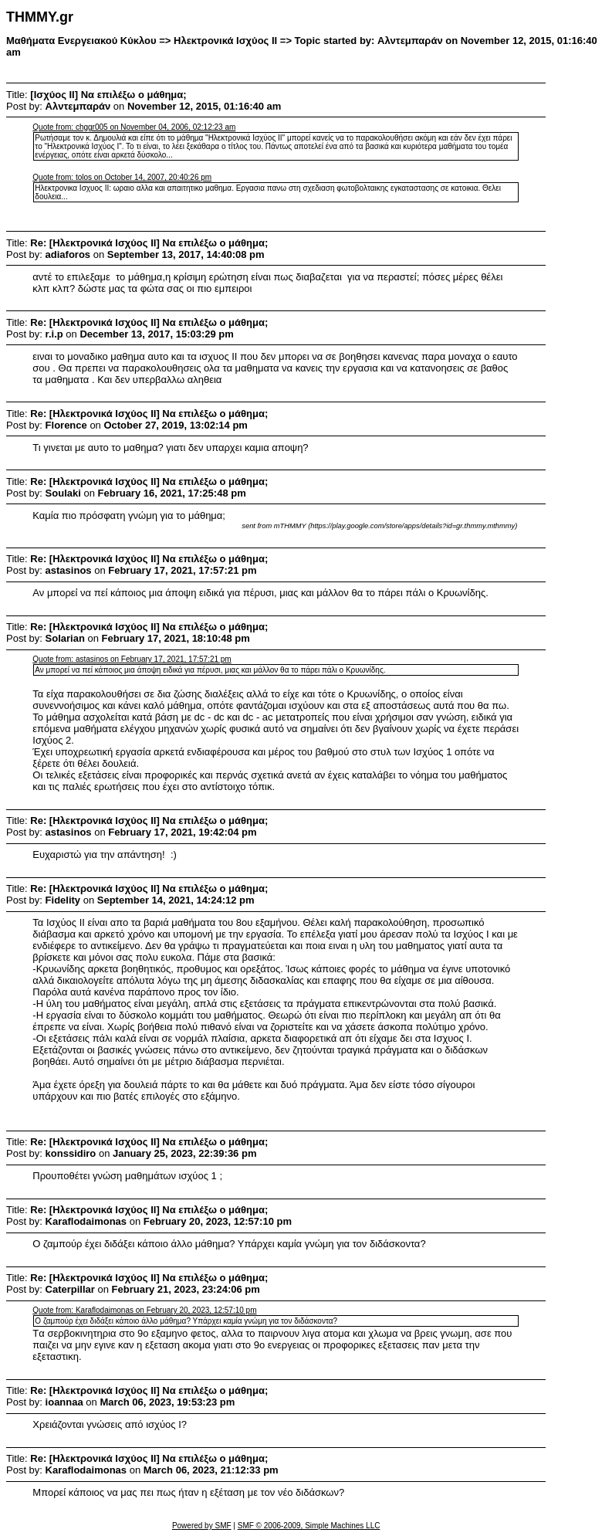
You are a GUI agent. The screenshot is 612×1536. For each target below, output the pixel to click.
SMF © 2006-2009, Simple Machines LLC (309, 1525)
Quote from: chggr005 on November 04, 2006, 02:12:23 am (133, 127)
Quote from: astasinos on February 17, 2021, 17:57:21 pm (131, 659)
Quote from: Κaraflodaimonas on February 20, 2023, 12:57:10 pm (144, 1310)
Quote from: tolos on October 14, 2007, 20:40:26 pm (121, 177)
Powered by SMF (202, 1525)
